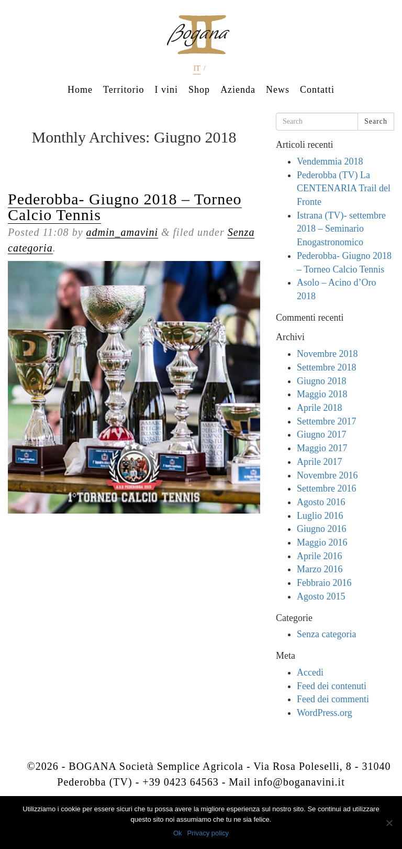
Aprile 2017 (319, 461)
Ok (177, 833)
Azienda (237, 89)
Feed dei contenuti (331, 686)
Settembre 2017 (326, 421)
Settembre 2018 (326, 367)
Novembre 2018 (327, 354)
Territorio (123, 89)
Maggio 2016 (322, 542)
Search (375, 121)
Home (80, 89)
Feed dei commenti (333, 699)
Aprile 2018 (319, 407)
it (196, 68)
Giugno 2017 (322, 434)
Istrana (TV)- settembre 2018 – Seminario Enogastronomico (341, 228)
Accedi (310, 672)
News (277, 89)
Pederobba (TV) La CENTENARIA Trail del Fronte (343, 188)
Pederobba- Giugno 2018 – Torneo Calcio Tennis (125, 206)
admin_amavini (122, 232)
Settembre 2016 (326, 488)
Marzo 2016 (319, 569)
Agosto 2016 (321, 502)
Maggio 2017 (322, 448)
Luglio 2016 (320, 515)
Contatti (317, 89)
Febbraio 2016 (324, 583)
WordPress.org (324, 712)
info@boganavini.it (299, 782)
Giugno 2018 (322, 381)
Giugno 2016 (322, 529)
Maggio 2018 (322, 394)
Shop (199, 89)
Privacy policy (208, 833)
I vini (166, 89)
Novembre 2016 (327, 475)
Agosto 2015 (321, 596)
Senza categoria (326, 634)
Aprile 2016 (319, 556)
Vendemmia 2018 (330, 161)
